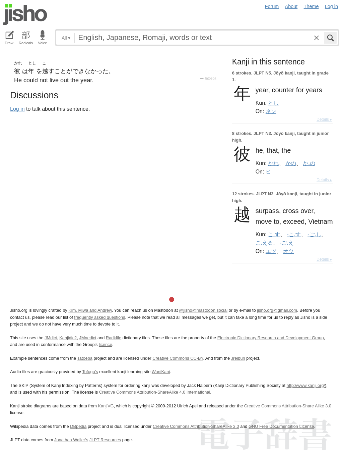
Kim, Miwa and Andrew (90, 310)
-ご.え (286, 242)
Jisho (25, 14)
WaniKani (161, 371)
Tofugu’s (90, 371)
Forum (272, 6)
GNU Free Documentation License (281, 426)
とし (273, 102)
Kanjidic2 (68, 337)
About (291, 6)
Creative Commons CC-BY (177, 358)
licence (105, 344)
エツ (271, 251)
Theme (311, 6)
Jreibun (238, 358)
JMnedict (87, 337)
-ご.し (314, 234)
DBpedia (78, 426)
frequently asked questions (99, 317)
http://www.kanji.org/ (306, 385)
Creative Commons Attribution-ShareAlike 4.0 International (154, 392)
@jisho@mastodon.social (203, 310)
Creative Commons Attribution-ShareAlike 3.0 (196, 426)
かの (290, 163)
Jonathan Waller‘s (71, 439)
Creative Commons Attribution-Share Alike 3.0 (287, 405)
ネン (271, 111)
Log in (331, 6)
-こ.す (294, 234)
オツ (288, 251)
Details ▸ (324, 119)
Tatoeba (210, 78)
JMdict (51, 337)
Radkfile (113, 337)
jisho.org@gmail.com (277, 310)
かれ (273, 163)
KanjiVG (106, 405)
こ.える (264, 242)
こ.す (274, 234)
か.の (309, 163)
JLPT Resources (105, 439)
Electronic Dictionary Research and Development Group (270, 337)
